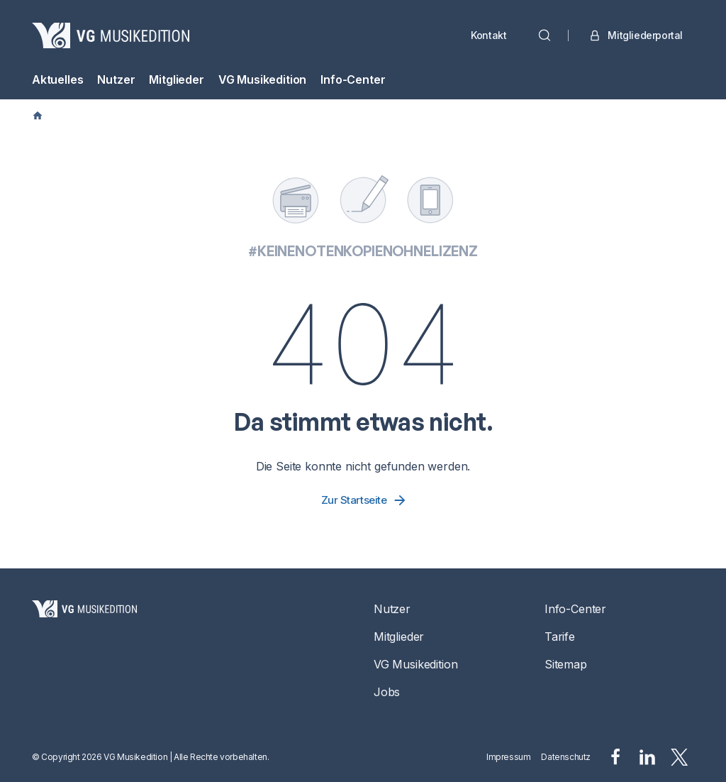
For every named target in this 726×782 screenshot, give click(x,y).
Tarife (559, 636)
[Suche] (544, 35)
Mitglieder (176, 79)
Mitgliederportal (635, 35)
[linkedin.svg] (647, 757)
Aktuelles (57, 79)
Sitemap (565, 664)
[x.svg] (679, 757)
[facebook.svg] (615, 757)
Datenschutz (566, 756)
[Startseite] (84, 650)
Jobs (387, 692)
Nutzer (116, 79)
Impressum (508, 756)
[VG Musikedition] (110, 35)
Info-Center (352, 79)
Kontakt (488, 35)
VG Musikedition (262, 79)
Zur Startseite (364, 500)
